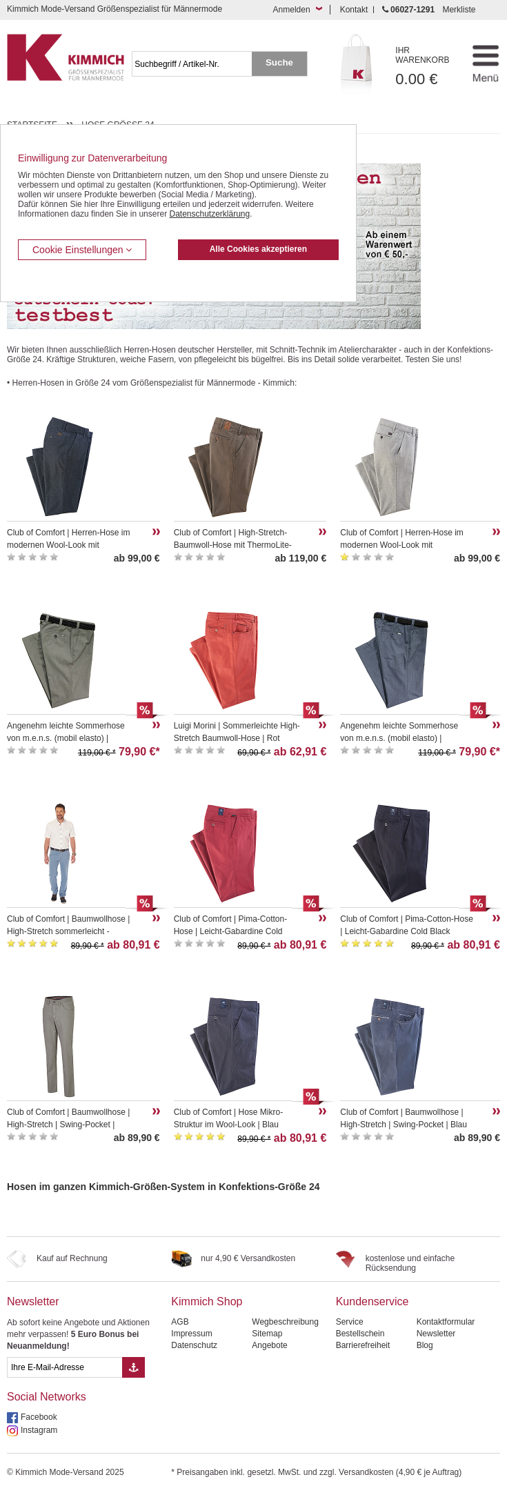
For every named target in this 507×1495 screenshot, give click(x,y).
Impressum (191, 1333)
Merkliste (458, 9)
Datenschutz (194, 1345)
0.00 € (426, 67)
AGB (179, 1322)
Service (350, 1322)
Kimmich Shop (206, 1301)
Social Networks (46, 1397)
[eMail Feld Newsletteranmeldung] (64, 1367)
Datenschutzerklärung (209, 214)
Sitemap (267, 1333)
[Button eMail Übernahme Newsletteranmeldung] (133, 1367)
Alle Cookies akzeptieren (258, 249)
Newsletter (33, 1301)
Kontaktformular (446, 1322)
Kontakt (354, 9)
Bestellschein (360, 1333)
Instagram (39, 1430)
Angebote (269, 1345)
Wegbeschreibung (285, 1322)
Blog (425, 1345)
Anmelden (291, 9)
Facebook (39, 1417)
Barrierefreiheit (363, 1345)
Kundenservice (372, 1301)
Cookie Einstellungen (82, 249)
